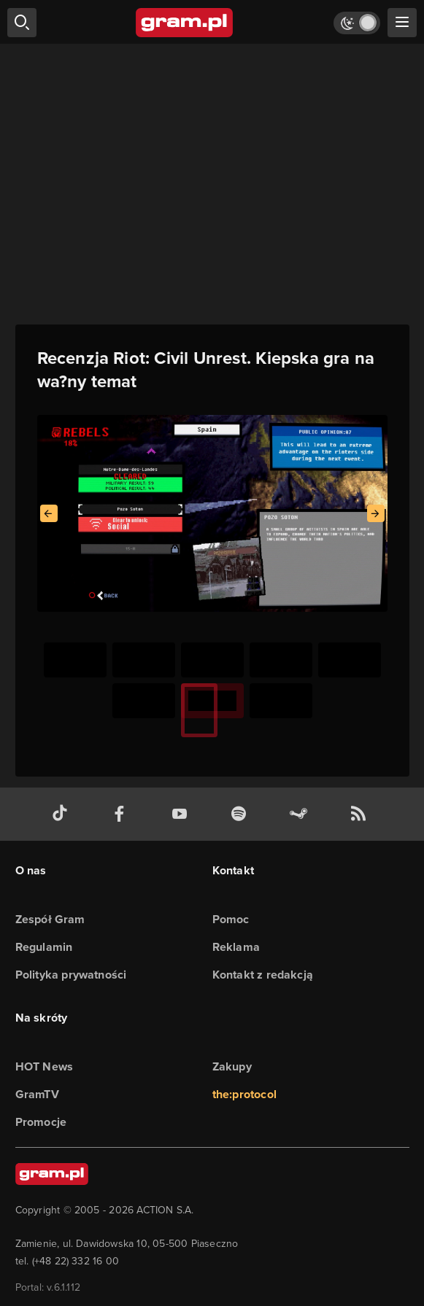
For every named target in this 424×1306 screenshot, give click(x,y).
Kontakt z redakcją (263, 974)
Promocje (41, 1121)
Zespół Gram (50, 919)
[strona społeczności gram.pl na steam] (301, 814)
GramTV (37, 1094)
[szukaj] (21, 22)
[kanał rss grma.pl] (361, 814)
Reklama (236, 946)
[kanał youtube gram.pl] (182, 814)
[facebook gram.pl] (122, 814)
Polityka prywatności (71, 974)
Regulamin (44, 946)
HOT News (44, 1066)
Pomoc (231, 919)
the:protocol (244, 1094)
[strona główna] (185, 22)
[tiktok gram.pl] (62, 814)
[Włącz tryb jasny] (357, 23)
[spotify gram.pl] (241, 814)
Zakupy (232, 1066)
